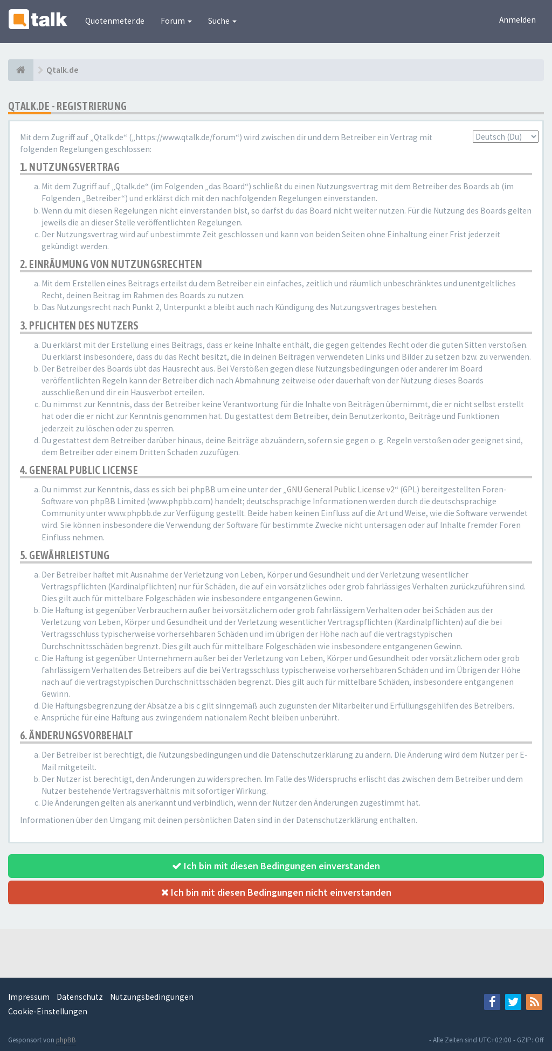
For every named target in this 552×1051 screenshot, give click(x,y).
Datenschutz (80, 997)
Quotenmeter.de (114, 21)
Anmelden (517, 20)
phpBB (66, 1040)
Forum (176, 21)
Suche (222, 21)
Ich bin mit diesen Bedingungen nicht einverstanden (276, 892)
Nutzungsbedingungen (152, 997)
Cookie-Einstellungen (47, 1011)
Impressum (29, 997)
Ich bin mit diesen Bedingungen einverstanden (276, 866)
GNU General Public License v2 (341, 489)
